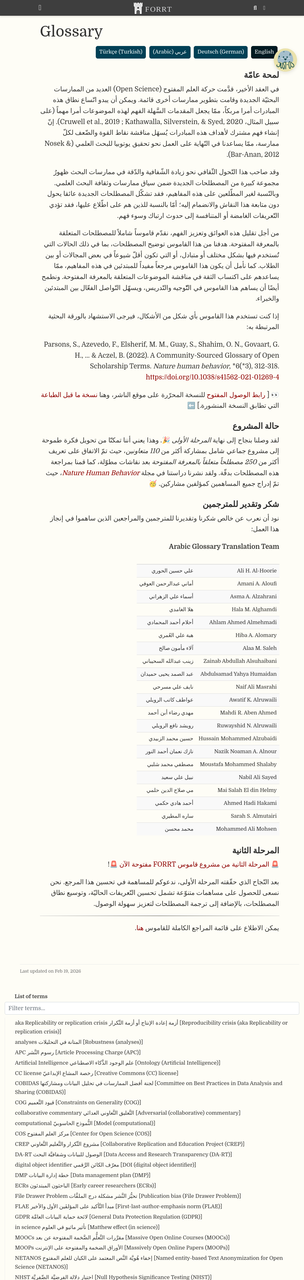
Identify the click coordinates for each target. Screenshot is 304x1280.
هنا (140, 928)
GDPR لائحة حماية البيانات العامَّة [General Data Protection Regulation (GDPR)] (108, 1217)
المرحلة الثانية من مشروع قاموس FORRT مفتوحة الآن (194, 864)
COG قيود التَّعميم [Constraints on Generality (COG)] (78, 1103)
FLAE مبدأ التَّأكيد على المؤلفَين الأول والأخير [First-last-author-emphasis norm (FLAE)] (118, 1206)
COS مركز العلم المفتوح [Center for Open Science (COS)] (83, 1134)
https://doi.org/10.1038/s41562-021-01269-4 (212, 377)
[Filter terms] (152, 1008)
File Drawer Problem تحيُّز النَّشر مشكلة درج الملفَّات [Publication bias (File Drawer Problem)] (128, 1196)
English (264, 52)
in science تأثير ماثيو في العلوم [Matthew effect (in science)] (87, 1227)
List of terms (31, 996)
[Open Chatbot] (285, 59)
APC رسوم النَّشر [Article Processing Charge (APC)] (78, 1052)
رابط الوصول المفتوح (236, 395)
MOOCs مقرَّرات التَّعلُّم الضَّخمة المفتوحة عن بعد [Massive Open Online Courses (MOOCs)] (122, 1238)
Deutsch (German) (221, 52)
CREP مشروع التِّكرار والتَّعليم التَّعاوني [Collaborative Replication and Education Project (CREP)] (130, 1144)
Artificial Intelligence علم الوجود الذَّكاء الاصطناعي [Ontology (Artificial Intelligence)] (118, 1063)
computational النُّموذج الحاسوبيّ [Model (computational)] (85, 1123)
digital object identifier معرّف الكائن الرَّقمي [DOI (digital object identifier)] (105, 1165)
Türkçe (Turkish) (120, 52)
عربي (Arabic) (170, 52)
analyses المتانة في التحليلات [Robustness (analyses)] (79, 1042)
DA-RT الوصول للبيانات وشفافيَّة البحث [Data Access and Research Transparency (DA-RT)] (123, 1155)
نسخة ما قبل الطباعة (69, 395)
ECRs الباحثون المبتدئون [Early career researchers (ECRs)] (85, 1186)
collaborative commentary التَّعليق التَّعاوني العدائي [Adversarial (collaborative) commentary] (128, 1113)
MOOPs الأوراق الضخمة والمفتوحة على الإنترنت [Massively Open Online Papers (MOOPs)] (122, 1248)
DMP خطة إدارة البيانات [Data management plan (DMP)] (83, 1175)
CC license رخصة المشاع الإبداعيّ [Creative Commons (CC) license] (97, 1073)
